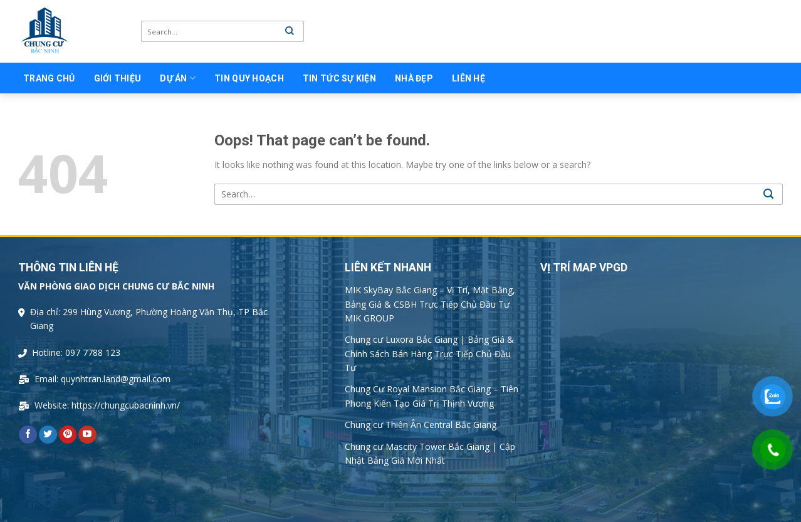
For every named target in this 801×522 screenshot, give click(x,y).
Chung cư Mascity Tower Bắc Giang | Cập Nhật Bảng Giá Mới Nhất (430, 453)
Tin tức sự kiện (339, 78)
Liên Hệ (468, 78)
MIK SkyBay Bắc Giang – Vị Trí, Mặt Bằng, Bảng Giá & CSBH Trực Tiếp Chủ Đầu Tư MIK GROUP (430, 304)
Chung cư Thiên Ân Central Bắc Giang (420, 425)
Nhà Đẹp (414, 78)
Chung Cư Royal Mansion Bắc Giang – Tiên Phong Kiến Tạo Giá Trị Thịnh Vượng (431, 396)
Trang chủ (49, 78)
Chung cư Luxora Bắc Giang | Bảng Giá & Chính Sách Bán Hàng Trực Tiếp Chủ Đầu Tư (429, 353)
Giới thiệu (118, 78)
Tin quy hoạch (249, 78)
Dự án (178, 78)
